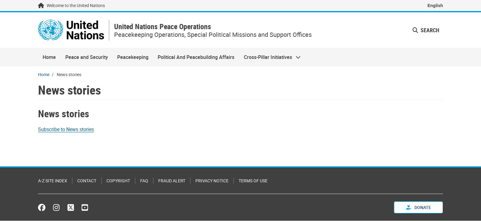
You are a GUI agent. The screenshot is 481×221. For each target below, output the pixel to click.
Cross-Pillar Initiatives (270, 57)
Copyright (118, 181)
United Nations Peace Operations (162, 26)
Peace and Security (86, 57)
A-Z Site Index (52, 181)
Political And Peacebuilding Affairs (196, 57)
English (435, 5)
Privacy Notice (212, 181)
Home (49, 57)
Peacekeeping (132, 57)
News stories (63, 113)
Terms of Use (253, 181)
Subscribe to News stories (66, 129)
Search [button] (426, 30)
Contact (86, 181)
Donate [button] (418, 207)
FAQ (144, 181)
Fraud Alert (171, 181)
